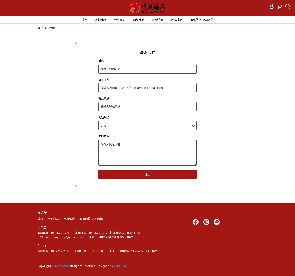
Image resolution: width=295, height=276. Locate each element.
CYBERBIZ (120, 266)
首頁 (84, 20)
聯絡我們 (176, 20)
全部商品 (119, 20)
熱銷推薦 (100, 20)
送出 (148, 174)
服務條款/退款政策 (202, 20)
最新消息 (157, 20)
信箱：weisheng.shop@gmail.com (60, 237)
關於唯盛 (138, 20)
